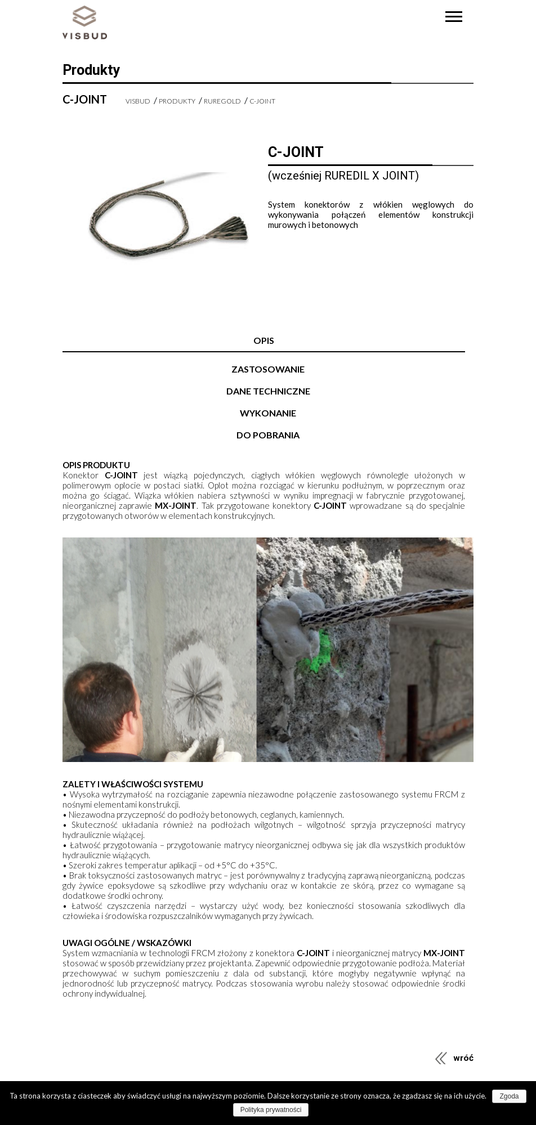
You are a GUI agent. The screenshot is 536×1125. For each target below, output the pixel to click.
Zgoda (509, 1096)
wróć (463, 1058)
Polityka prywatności (271, 1110)
